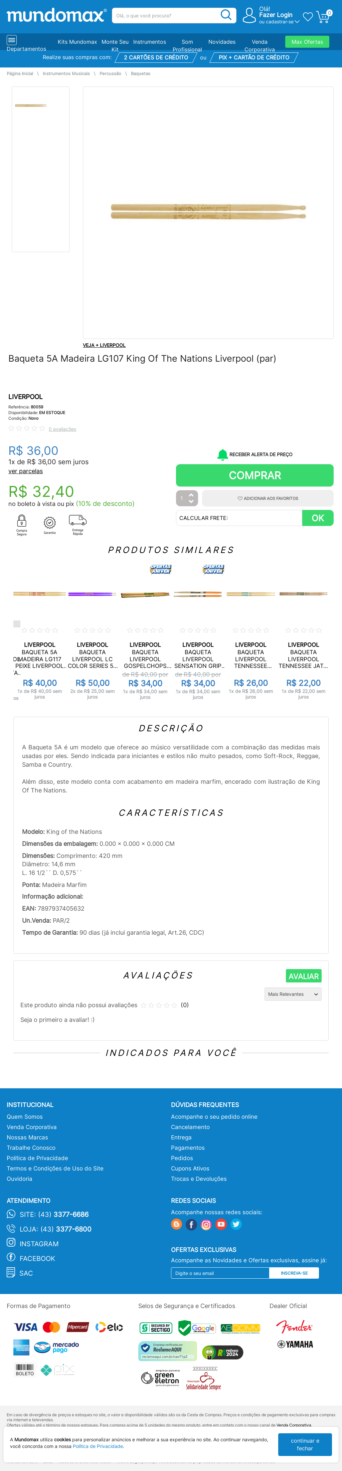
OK (318, 518)
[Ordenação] (293, 994)
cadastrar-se (280, 21)
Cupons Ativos (190, 1168)
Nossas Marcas (27, 1137)
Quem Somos (25, 1116)
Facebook (37, 1259)
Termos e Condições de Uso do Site (55, 1168)
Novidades (221, 41)
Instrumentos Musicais (66, 73)
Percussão (110, 73)
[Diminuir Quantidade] (191, 502)
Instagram (39, 1244)
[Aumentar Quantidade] (191, 495)
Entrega (181, 1137)
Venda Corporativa (32, 1127)
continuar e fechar (305, 1444)
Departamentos (26, 48)
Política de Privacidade (37, 1158)
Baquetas (140, 73)
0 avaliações (62, 429)
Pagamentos (188, 1147)
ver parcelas (25, 471)
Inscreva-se (294, 1273)
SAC (26, 1273)
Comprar (255, 475)
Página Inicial (20, 73)
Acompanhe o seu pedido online (214, 1116)
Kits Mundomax (77, 41)
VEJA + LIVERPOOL (104, 345)
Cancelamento (190, 1127)
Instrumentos (149, 41)
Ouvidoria (19, 1178)
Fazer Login (276, 14)
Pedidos (182, 1158)
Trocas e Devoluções (199, 1178)
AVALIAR (304, 976)
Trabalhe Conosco (31, 1147)
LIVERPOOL (25, 397)
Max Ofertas (307, 41)
